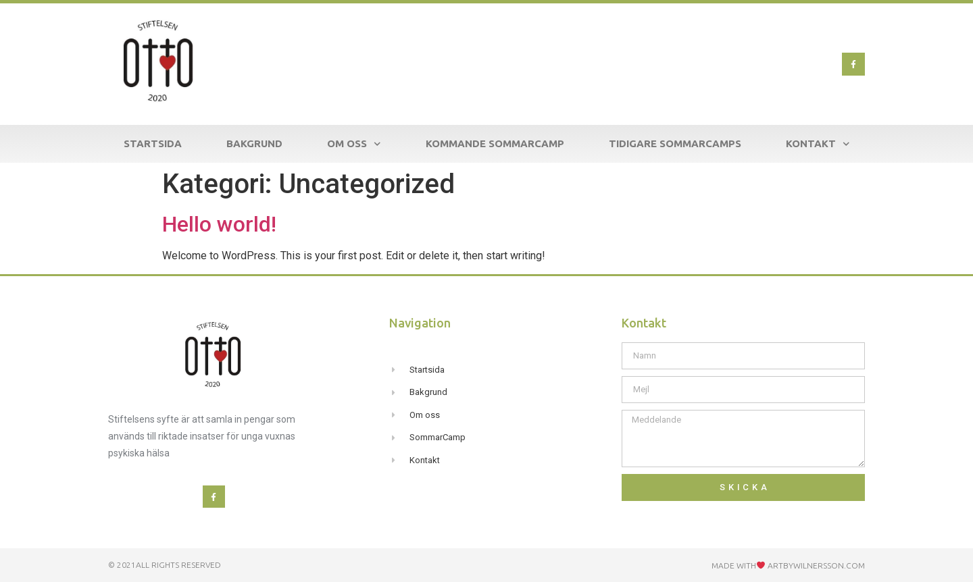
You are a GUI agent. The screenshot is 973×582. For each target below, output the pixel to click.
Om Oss (354, 144)
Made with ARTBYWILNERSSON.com (788, 565)
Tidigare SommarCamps (675, 143)
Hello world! (219, 224)
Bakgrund (254, 143)
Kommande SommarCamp (495, 143)
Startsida (153, 143)
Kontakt (818, 144)
